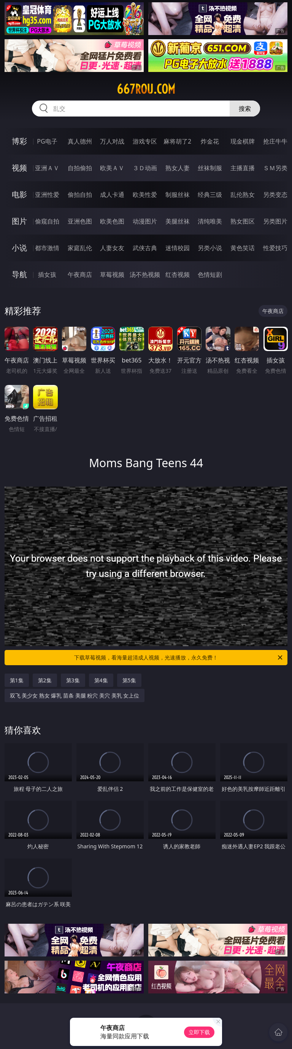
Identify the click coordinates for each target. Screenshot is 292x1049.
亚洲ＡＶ (47, 168)
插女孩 (47, 274)
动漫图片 (145, 221)
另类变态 (275, 194)
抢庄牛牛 (275, 141)
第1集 (17, 680)
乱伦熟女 (242, 194)
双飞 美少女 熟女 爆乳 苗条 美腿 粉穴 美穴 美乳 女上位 (75, 695)
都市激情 (47, 248)
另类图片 (275, 221)
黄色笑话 (242, 248)
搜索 (245, 108)
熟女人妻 (177, 168)
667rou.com (146, 89)
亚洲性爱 (47, 194)
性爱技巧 (275, 248)
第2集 (45, 680)
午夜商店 (80, 274)
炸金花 (210, 141)
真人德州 (80, 141)
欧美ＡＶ (112, 168)
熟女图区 (242, 221)
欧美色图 (112, 221)
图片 (19, 221)
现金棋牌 (242, 141)
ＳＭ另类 (275, 168)
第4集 (101, 680)
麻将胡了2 (177, 141)
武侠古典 (145, 248)
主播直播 (242, 168)
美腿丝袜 (177, 221)
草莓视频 (112, 274)
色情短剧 (210, 274)
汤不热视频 (145, 274)
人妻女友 (112, 248)
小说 (19, 248)
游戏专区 (145, 141)
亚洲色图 (80, 221)
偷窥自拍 (47, 221)
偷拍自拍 (80, 194)
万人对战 (112, 141)
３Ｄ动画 (145, 168)
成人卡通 (112, 194)
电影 (19, 194)
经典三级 (210, 194)
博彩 (19, 141)
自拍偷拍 (80, 168)
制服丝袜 (177, 194)
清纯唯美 (210, 221)
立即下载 (199, 1032)
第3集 (73, 680)
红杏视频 (177, 274)
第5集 (129, 680)
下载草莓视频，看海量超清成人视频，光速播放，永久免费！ (179, 657)
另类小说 (210, 248)
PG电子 (47, 141)
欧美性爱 (145, 194)
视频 (19, 168)
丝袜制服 (210, 168)
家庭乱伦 (80, 248)
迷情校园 (177, 248)
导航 (19, 274)
